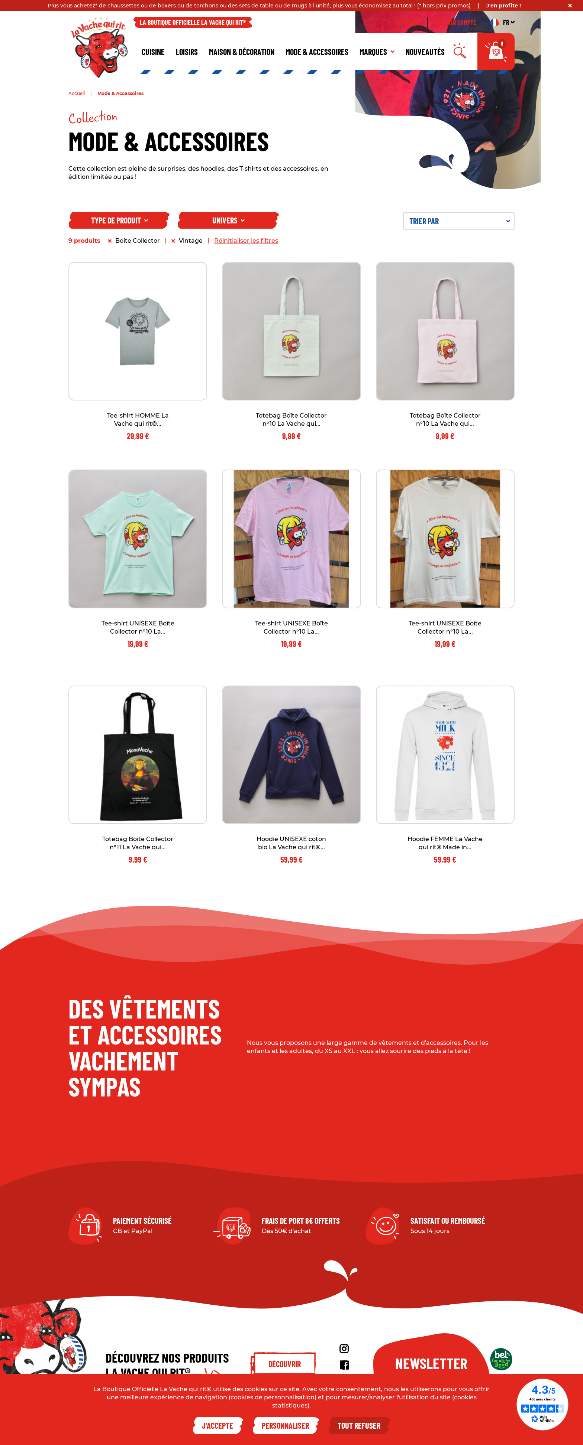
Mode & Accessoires (317, 52)
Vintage (191, 240)
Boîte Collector (137, 240)
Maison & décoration (241, 52)
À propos (408, 22)
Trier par (459, 221)
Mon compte (455, 22)
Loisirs (187, 52)
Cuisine (153, 52)
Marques (377, 52)
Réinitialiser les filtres (246, 240)
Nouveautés (425, 52)
